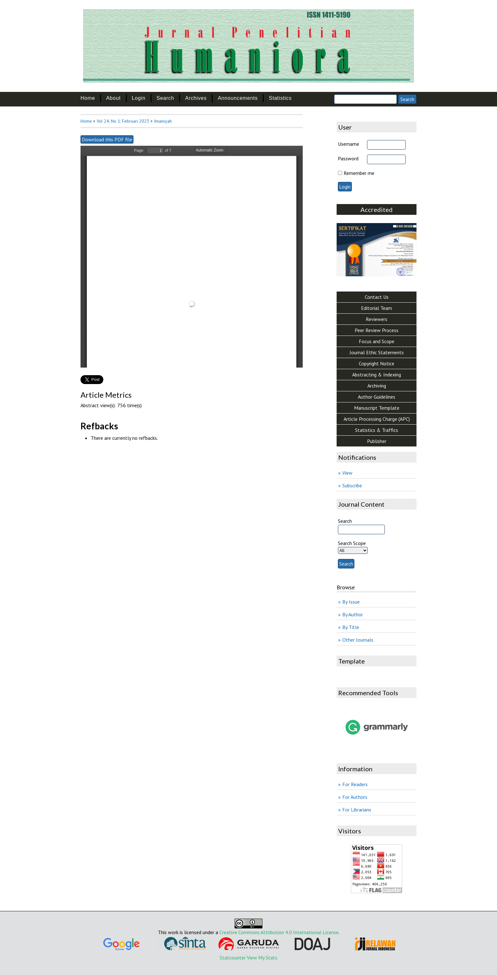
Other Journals (357, 640)
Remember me (359, 173)
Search (165, 98)
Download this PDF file (107, 139)
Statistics (280, 98)
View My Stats (262, 957)
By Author (352, 614)
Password (348, 158)
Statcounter (233, 957)
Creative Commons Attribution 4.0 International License (279, 932)
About (113, 98)
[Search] (365, 99)
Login (138, 98)
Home (88, 98)
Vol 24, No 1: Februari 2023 (123, 121)
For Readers (355, 784)
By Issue (351, 602)
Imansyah (163, 121)
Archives (196, 98)
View (347, 473)
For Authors (354, 797)
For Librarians (356, 809)
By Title (350, 627)
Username (348, 144)
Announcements (238, 98)
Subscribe (352, 485)
